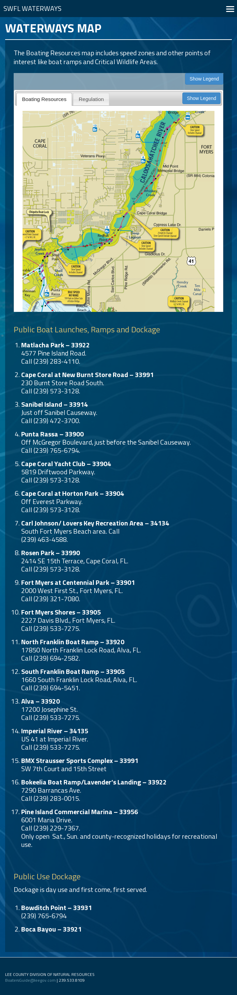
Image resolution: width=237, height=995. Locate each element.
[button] (230, 8)
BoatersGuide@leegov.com (30, 980)
